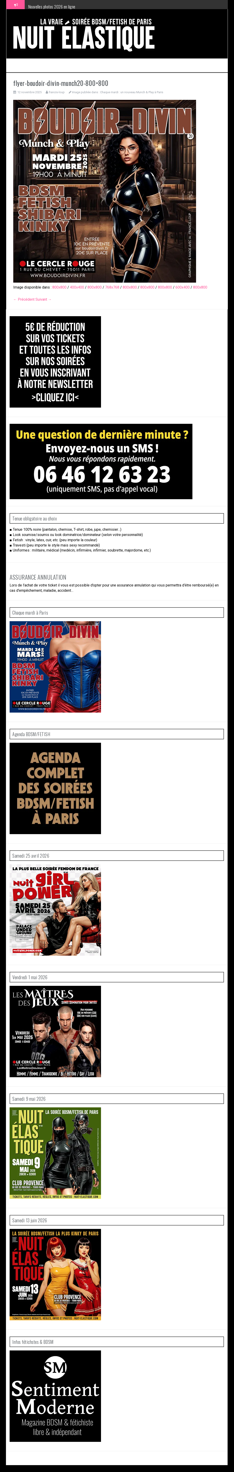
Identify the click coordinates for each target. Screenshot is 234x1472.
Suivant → (43, 299)
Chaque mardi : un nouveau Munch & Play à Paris (131, 92)
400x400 (77, 287)
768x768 (112, 287)
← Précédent (24, 299)
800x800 (59, 287)
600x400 (183, 287)
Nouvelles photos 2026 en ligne (51, 7)
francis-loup (57, 92)
